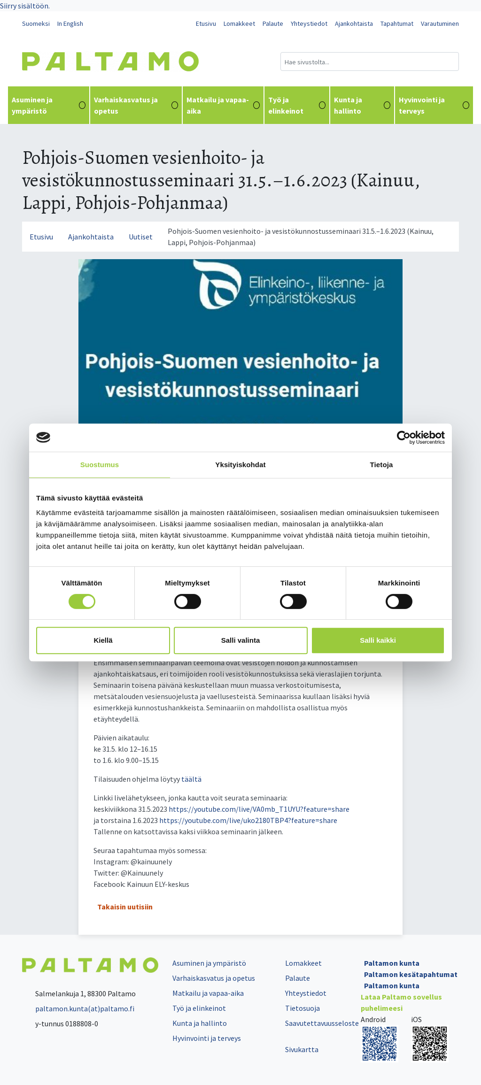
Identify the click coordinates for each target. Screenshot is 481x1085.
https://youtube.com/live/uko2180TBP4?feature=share (248, 820)
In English (70, 23)
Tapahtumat (396, 23)
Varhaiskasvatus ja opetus (136, 105)
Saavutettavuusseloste (322, 1023)
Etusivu (206, 23)
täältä (191, 779)
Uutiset (141, 236)
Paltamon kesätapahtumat (411, 974)
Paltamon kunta (391, 963)
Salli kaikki (378, 640)
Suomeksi (36, 23)
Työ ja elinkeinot (296, 105)
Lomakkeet (239, 23)
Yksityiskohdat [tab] (240, 465)
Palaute (273, 23)
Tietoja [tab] (381, 465)
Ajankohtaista (354, 23)
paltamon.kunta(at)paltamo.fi (78, 1008)
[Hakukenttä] (369, 61)
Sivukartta (301, 1049)
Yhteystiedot (309, 23)
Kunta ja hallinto (362, 105)
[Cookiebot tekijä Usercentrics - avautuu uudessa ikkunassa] (404, 438)
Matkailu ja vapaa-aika (223, 105)
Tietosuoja (302, 1008)
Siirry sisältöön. (25, 5)
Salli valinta (240, 640)
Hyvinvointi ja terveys (434, 105)
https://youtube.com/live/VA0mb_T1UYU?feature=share (259, 809)
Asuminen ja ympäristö (48, 105)
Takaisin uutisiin (125, 906)
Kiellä (102, 640)
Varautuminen (440, 23)
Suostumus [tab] (99, 465)
